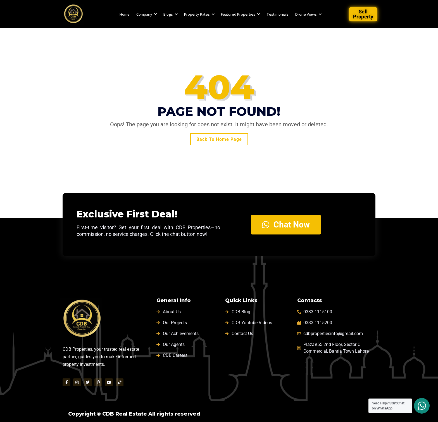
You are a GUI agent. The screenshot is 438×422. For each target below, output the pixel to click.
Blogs (168, 14)
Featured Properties (238, 14)
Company (144, 14)
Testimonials (277, 14)
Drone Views (306, 14)
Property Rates (197, 14)
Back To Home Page (219, 139)
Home (125, 14)
